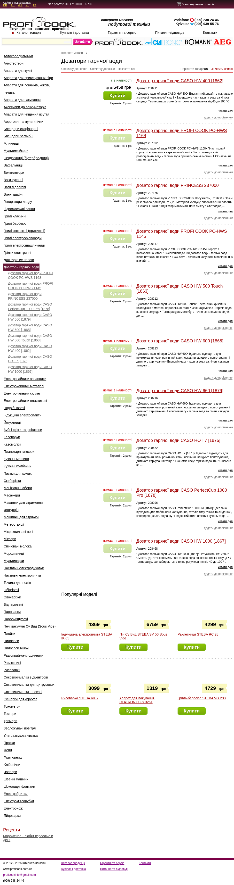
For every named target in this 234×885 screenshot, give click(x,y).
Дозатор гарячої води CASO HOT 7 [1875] (30, 359)
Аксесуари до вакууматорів (25, 107)
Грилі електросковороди (23, 238)
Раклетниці (12, 663)
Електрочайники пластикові (25, 401)
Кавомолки (12, 444)
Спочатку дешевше (74, 69)
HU (20, 5)
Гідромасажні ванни (19, 209)
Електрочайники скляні (22, 393)
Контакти (210, 32)
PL (13, 5)
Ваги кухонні (13, 180)
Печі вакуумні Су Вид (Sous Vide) (29, 626)
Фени (8, 750)
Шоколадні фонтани (19, 786)
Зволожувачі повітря (20, 728)
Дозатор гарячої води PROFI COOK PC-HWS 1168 (30, 275)
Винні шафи (13, 194)
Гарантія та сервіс (122, 32)
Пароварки (12, 612)
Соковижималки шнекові (23, 692)
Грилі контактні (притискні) (24, 231)
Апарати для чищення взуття (26, 114)
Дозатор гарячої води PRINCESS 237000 (24, 296)
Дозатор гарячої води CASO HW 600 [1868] (30, 327)
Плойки (9, 634)
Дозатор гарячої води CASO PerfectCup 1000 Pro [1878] (30, 306)
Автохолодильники (18, 56)
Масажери (12, 495)
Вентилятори (14, 172)
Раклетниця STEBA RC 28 (198, 634)
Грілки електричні (17, 253)
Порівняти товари (192, 69)
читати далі (225, 110)
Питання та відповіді (114, 869)
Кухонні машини (16, 459)
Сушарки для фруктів (20, 699)
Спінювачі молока (18, 546)
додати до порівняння (218, 117)
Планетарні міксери (19, 452)
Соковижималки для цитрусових (29, 684)
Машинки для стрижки (21, 517)
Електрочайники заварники (25, 379)
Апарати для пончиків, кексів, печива (27, 88)
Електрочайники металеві (24, 386)
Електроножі (13, 808)
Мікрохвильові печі (18, 532)
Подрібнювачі (14, 408)
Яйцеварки (12, 816)
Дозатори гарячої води (21, 267)
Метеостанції (14, 524)
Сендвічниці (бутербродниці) (26, 158)
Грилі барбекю (15, 223)
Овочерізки (12, 597)
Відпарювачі (13, 604)
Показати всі (126, 69)
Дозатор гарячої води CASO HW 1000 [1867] (30, 369)
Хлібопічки (12, 765)
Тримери (10, 721)
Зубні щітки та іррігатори (23, 430)
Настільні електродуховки (24, 568)
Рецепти (11, 829)
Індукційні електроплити (22, 415)
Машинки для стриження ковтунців (23, 506)
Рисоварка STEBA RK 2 (79, 698)
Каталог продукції (73, 863)
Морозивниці (14, 553)
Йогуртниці (12, 422)
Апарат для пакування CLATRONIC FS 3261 (137, 700)
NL (27, 5)
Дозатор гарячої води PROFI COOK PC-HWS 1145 (30, 285)
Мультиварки (14, 561)
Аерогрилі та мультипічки (23, 122)
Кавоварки (12, 437)
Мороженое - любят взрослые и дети (28, 838)
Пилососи (11, 641)
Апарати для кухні (18, 71)
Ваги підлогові (15, 187)
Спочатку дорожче (102, 69)
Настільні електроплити (22, 575)
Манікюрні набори (18, 488)
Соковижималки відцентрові (26, 677)
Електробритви (16, 794)
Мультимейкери (16, 151)
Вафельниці (13, 165)
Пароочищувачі (16, 619)
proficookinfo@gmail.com (19, 875)
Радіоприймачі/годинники (23, 655)
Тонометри (12, 706)
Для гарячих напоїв (19, 260)
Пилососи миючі (16, 648)
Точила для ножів (17, 583)
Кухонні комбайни (17, 466)
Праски (9, 743)
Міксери (10, 539)
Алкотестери (13, 63)
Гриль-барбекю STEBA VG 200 (202, 698)
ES (35, 5)
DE (5, 5)
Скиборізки (12, 481)
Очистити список (222, 69)
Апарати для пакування (22, 100)
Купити (117, 95)
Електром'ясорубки (19, 801)
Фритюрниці (13, 757)
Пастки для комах (17, 473)
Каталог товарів (28, 32)
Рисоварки (12, 670)
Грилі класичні (15, 216)
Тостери (10, 714)
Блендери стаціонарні (21, 129)
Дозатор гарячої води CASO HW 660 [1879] (30, 317)
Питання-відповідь (169, 32)
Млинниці (11, 143)
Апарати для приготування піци (28, 78)
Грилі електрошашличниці (24, 245)
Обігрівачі (11, 590)
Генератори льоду (18, 202)
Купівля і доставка (74, 32)
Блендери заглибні (18, 136)
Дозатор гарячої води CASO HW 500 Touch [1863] (30, 338)
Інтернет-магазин (72, 53)
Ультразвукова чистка (21, 735)
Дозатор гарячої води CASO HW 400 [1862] (30, 348)
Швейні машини (16, 779)
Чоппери (10, 772)
